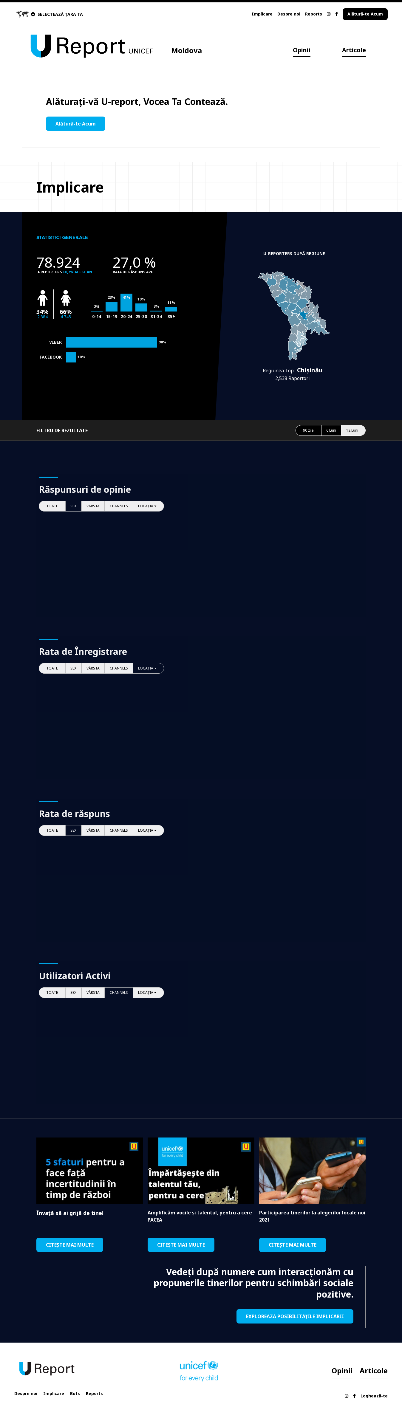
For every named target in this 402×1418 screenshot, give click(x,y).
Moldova (186, 50)
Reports (313, 14)
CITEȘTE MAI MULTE (70, 1245)
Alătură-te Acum (365, 14)
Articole (354, 50)
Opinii (301, 50)
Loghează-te (374, 1396)
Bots (75, 1393)
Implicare (262, 14)
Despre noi (288, 14)
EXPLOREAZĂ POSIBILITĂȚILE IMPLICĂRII (295, 1316)
